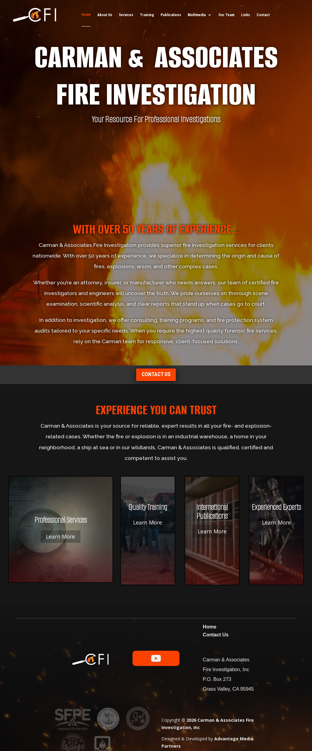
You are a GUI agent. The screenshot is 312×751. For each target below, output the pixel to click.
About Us (105, 15)
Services (126, 15)
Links (245, 15)
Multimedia (197, 15)
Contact (263, 15)
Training (147, 15)
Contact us (156, 378)
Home (86, 14)
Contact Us (216, 611)
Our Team (226, 15)
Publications (171, 15)
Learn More (42, 527)
